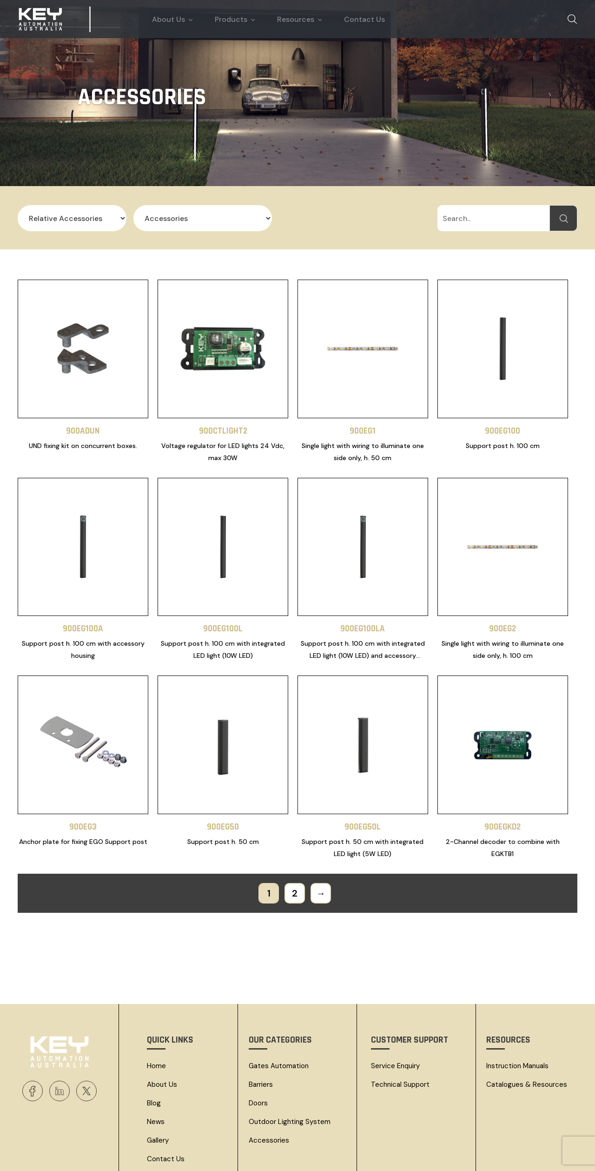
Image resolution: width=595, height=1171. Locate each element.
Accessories (269, 1087)
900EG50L (362, 774)
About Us (162, 1032)
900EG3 (83, 774)
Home (156, 1013)
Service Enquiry (395, 1013)
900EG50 (223, 774)
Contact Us (166, 1106)
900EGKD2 (502, 774)
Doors (258, 1050)
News (156, 1069)
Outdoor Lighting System (290, 1069)
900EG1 (363, 413)
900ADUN (83, 413)
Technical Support (400, 1032)
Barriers (261, 1032)
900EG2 (502, 594)
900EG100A (83, 594)
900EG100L (223, 594)
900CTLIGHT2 (223, 413)
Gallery (158, 1087)
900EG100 (502, 413)
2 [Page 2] (295, 841)
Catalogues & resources (526, 1032)
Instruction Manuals (517, 1013)
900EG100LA (362, 594)
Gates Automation (279, 1013)
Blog (154, 1050)
